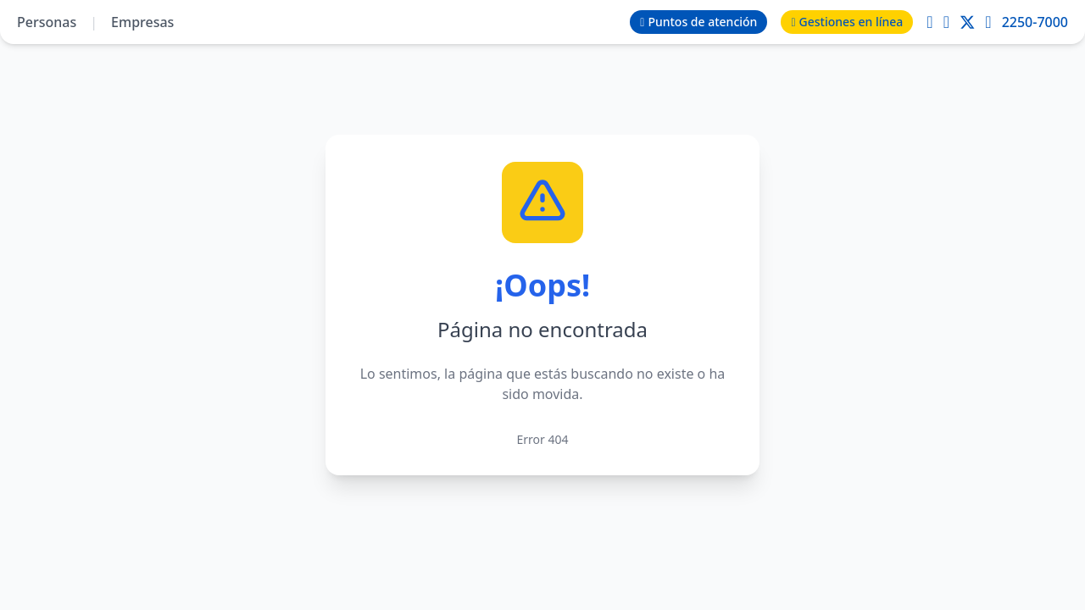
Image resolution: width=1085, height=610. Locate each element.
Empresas (142, 22)
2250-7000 (1035, 22)
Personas (46, 22)
